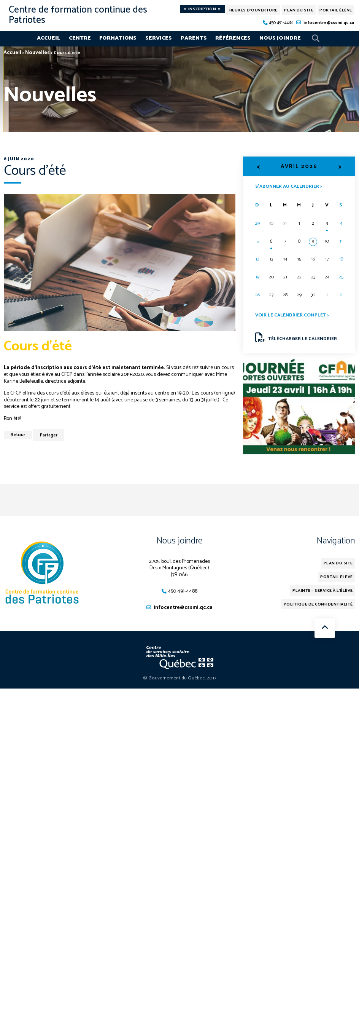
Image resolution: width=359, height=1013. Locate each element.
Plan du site (298, 10)
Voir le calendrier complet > (292, 315)
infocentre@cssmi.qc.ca (328, 22)
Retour (18, 434)
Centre (80, 38)
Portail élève (335, 10)
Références (233, 38)
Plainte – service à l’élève (323, 590)
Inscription (202, 9)
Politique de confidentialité (318, 604)
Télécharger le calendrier (296, 338)
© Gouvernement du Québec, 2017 (179, 678)
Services (158, 38)
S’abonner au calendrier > (288, 185)
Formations (118, 38)
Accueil (48, 38)
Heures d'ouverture (253, 10)
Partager (48, 435)
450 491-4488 (280, 22)
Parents (194, 38)
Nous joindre (280, 38)
